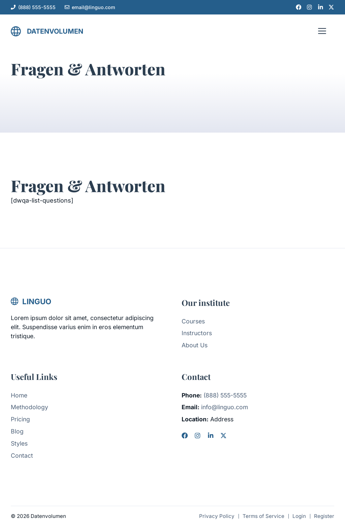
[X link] (331, 7)
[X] (223, 435)
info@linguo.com (224, 407)
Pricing (20, 419)
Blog (17, 431)
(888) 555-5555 (37, 7)
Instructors (197, 333)
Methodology (29, 407)
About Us (195, 345)
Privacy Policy (216, 516)
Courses (193, 321)
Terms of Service (263, 516)
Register (324, 516)
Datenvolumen (55, 31)
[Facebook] (185, 435)
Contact (22, 455)
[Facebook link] (299, 7)
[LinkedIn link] (320, 7)
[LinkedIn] (211, 435)
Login (299, 516)
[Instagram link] (309, 7)
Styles (19, 443)
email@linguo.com (93, 7)
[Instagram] (197, 435)
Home (19, 395)
